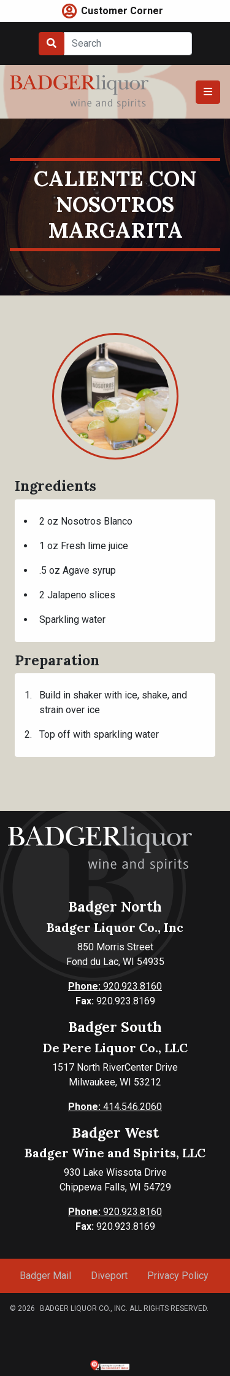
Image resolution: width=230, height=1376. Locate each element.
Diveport (109, 1275)
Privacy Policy (178, 1275)
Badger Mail (45, 1275)
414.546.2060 (115, 1106)
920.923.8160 (115, 986)
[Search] (128, 43)
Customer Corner (122, 11)
